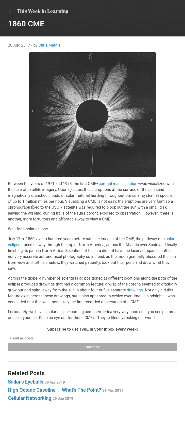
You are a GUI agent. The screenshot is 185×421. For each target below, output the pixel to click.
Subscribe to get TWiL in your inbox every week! (92, 329)
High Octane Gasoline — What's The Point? (65, 390)
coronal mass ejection (118, 183)
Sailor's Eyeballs (36, 382)
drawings (135, 290)
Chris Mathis (49, 45)
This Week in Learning (38, 11)
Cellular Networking (40, 398)
